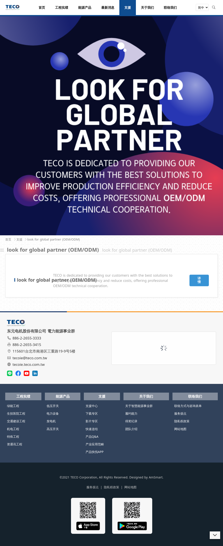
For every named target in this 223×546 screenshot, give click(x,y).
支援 (101, 396)
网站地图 (180, 429)
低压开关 (53, 406)
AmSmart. (156, 477)
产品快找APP (95, 452)
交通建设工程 (16, 421)
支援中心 (92, 406)
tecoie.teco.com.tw (26, 364)
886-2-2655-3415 (24, 344)
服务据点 (180, 413)
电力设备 (53, 413)
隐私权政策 (181, 421)
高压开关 (53, 429)
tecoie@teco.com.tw (27, 357)
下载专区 (92, 413)
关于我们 (146, 396)
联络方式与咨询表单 (188, 406)
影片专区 (92, 421)
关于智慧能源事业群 (139, 406)
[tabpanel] (111, 123)
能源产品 (63, 396)
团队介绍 (131, 429)
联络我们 (195, 396)
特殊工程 (13, 436)
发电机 (51, 421)
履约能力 (131, 413)
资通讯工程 (14, 444)
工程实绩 (23, 396)
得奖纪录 (131, 421)
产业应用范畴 (95, 444)
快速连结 (92, 429)
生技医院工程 (16, 413)
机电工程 (13, 429)
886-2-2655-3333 (24, 338)
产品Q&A (92, 436)
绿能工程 (13, 406)
